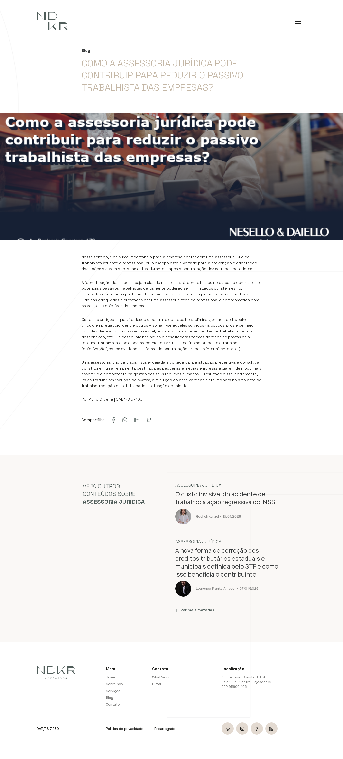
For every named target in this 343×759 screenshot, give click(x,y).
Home (110, 677)
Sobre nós (114, 684)
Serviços (113, 691)
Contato (113, 704)
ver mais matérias (194, 610)
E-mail (157, 684)
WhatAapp (160, 677)
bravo (336, 753)
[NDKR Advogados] (52, 21)
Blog (109, 697)
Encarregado (164, 729)
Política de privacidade (124, 729)
